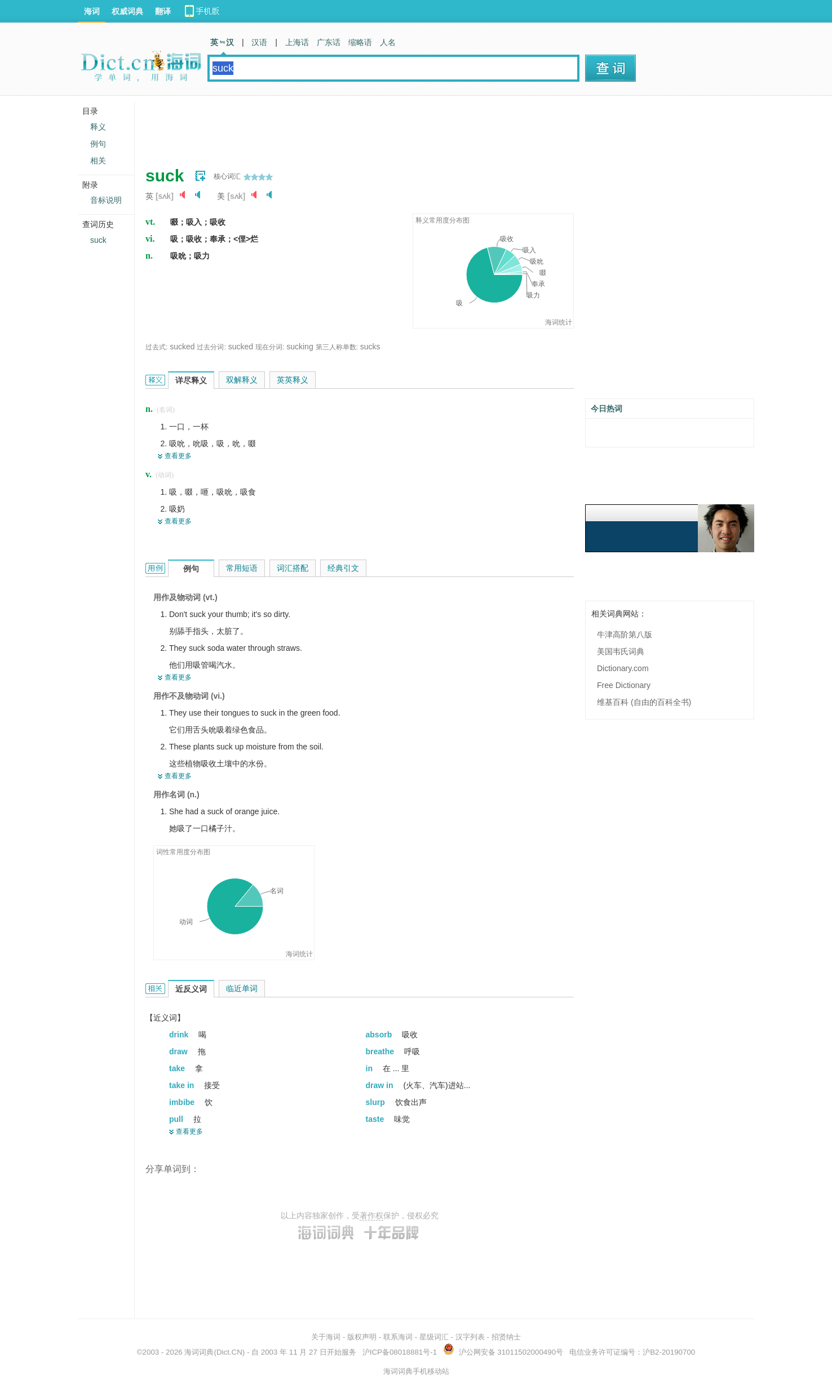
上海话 (297, 42)
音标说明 (106, 200)
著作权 (371, 1215)
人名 (388, 42)
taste (376, 1119)
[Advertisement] (350, 126)
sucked (182, 346)
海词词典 (199, 1352)
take (178, 1068)
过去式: (156, 347)
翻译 (163, 11)
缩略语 (360, 42)
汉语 (259, 42)
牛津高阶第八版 (624, 634)
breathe (381, 1051)
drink (180, 1034)
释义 (98, 126)
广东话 (328, 42)
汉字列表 (470, 1337)
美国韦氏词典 (620, 651)
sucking (299, 346)
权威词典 (127, 11)
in (370, 1068)
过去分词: (211, 347)
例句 (98, 143)
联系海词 (398, 1337)
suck (98, 240)
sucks (370, 346)
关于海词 (325, 1337)
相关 (98, 160)
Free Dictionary (623, 685)
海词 (92, 11)
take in (182, 1085)
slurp (376, 1102)
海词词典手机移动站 (416, 1371)
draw (179, 1051)
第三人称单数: (337, 347)
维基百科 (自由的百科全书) (644, 702)
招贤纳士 (506, 1337)
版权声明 (362, 1337)
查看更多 (178, 456)
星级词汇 (434, 1337)
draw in (381, 1085)
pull (177, 1119)
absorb (380, 1034)
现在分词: (269, 347)
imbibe (183, 1102)
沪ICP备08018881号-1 (399, 1352)
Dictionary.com (623, 668)
